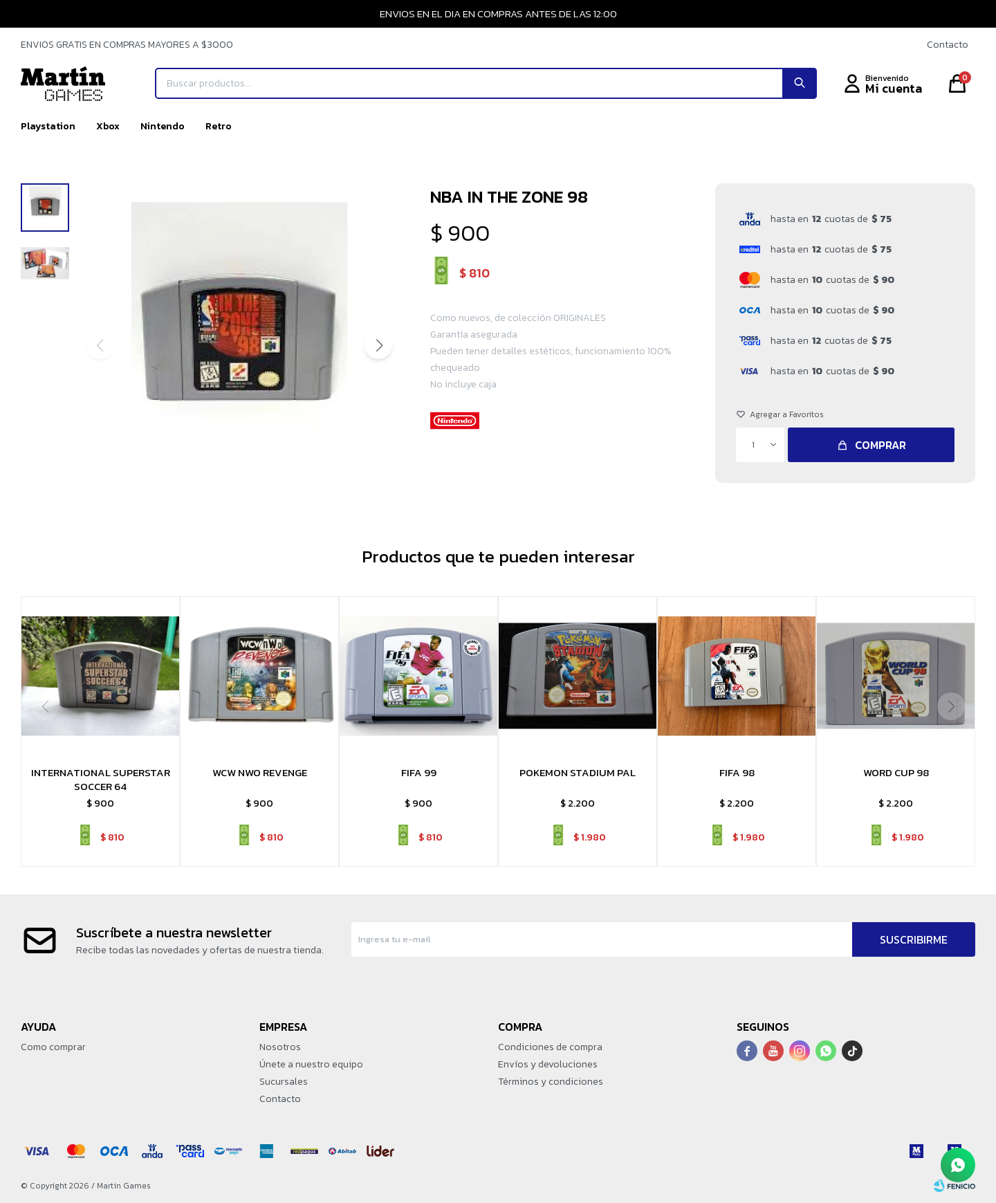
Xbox (108, 126)
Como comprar (53, 1047)
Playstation (48, 126)
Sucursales (283, 1081)
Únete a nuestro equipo (311, 1064)
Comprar (880, 445)
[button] (378, 345)
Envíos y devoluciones (548, 1064)
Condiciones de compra (550, 1047)
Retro (218, 126)
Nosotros (280, 1047)
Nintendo (162, 126)
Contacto (947, 44)
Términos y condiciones (550, 1081)
